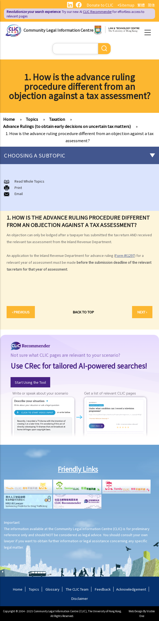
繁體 (141, 5)
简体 (151, 5)
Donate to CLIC (100, 5)
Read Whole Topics (29, 181)
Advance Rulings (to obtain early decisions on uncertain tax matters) (67, 126)
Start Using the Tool (30, 382)
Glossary (52, 589)
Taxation (57, 119)
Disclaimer (79, 598)
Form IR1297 (124, 255)
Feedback (103, 589)
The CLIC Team (77, 589)
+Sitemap (125, 5)
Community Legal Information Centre (58, 30)
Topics (32, 119)
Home (9, 119)
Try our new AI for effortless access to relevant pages (75, 13)
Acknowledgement (131, 589)
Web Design (136, 611)
